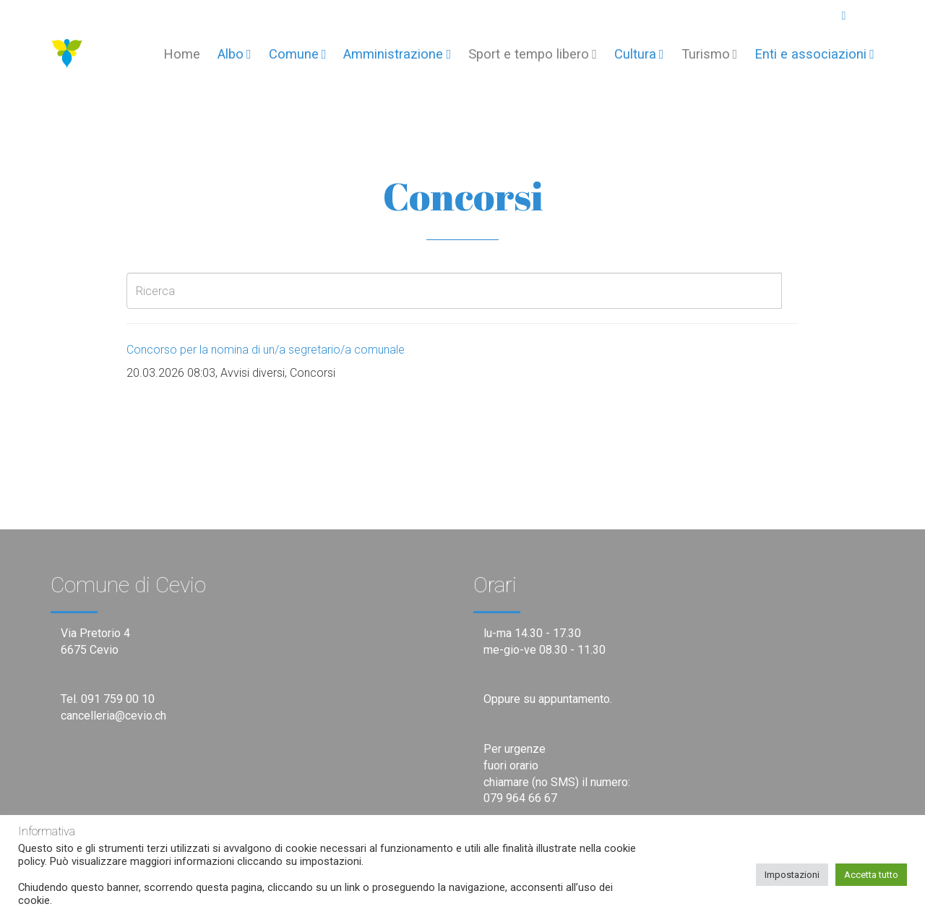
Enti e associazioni (814, 53)
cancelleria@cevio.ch (113, 715)
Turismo (709, 53)
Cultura (639, 53)
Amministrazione (397, 53)
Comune (298, 53)
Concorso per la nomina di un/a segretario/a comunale (265, 350)
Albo (234, 53)
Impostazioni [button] (792, 874)
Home (181, 53)
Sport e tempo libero (532, 53)
